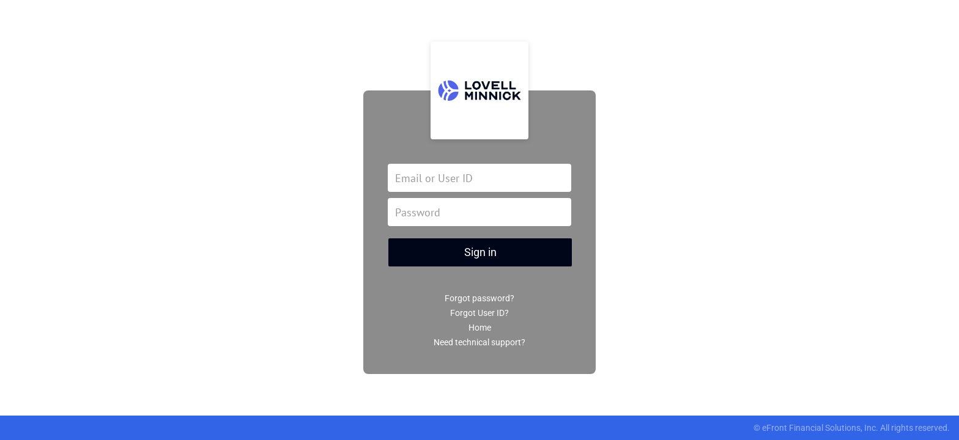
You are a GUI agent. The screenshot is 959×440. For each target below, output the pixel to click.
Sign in (480, 252)
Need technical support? (479, 342)
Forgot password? (479, 298)
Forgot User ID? (479, 313)
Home (479, 327)
